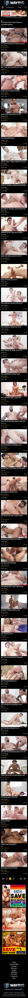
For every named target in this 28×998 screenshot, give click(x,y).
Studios (14, 970)
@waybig (14, 972)
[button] (20, 7)
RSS (14, 978)
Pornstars (14, 968)
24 (21, 878)
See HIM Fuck (6, 47)
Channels (14, 966)
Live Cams (14, 974)
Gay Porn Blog (14, 964)
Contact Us (14, 976)
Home (14, 962)
